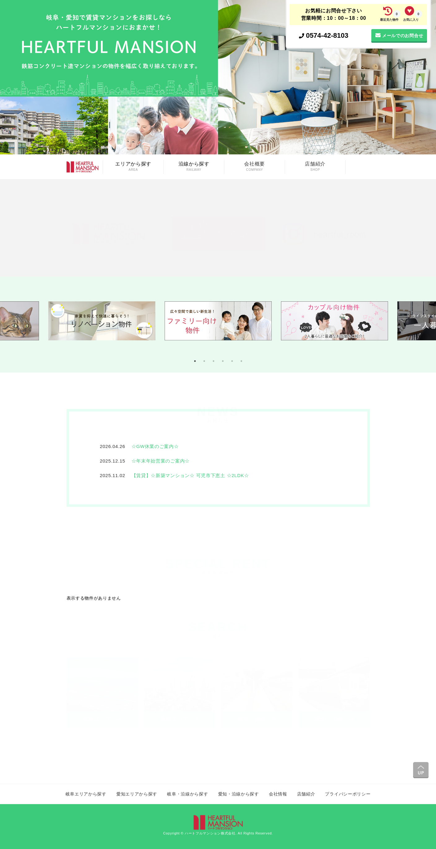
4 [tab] (223, 361)
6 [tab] (241, 361)
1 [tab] (195, 361)
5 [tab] (232, 361)
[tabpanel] (218, 324)
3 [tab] (213, 361)
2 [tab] (204, 361)
